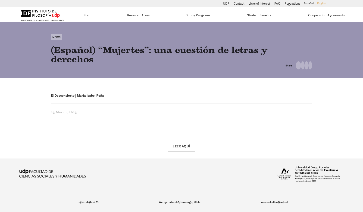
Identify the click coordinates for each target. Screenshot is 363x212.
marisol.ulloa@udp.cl (274, 202)
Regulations (292, 3)
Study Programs (198, 15)
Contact (239, 3)
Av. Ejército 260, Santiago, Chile (179, 202)
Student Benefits (259, 15)
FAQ (277, 3)
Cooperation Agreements (326, 15)
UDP (226, 3)
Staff (87, 15)
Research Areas (138, 15)
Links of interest (260, 3)
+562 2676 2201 (88, 202)
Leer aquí (181, 146)
